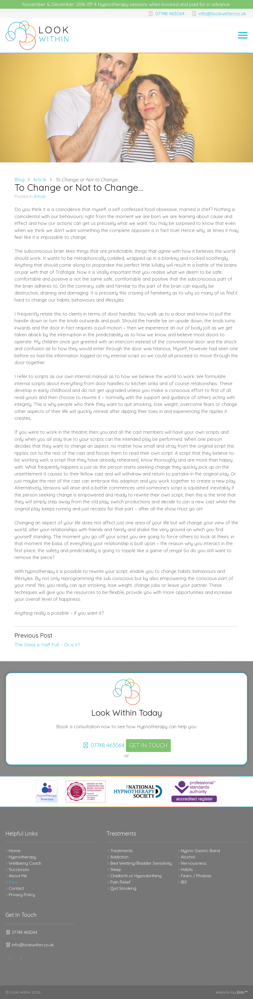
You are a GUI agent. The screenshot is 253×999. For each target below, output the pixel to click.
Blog (19, 179)
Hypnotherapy (22, 857)
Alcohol (188, 857)
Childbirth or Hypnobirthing (135, 875)
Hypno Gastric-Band (200, 850)
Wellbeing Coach (25, 863)
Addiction (119, 857)
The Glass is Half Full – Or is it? (47, 644)
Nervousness (194, 863)
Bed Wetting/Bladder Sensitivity (141, 863)
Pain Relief (120, 882)
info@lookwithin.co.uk (217, 13)
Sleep (115, 869)
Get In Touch (148, 745)
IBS (184, 882)
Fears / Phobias (196, 875)
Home (14, 850)
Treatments (121, 850)
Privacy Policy (22, 894)
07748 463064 (162, 13)
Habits (187, 869)
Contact (16, 888)
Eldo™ (242, 992)
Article (39, 179)
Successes (19, 869)
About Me (18, 875)
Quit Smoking (123, 888)
